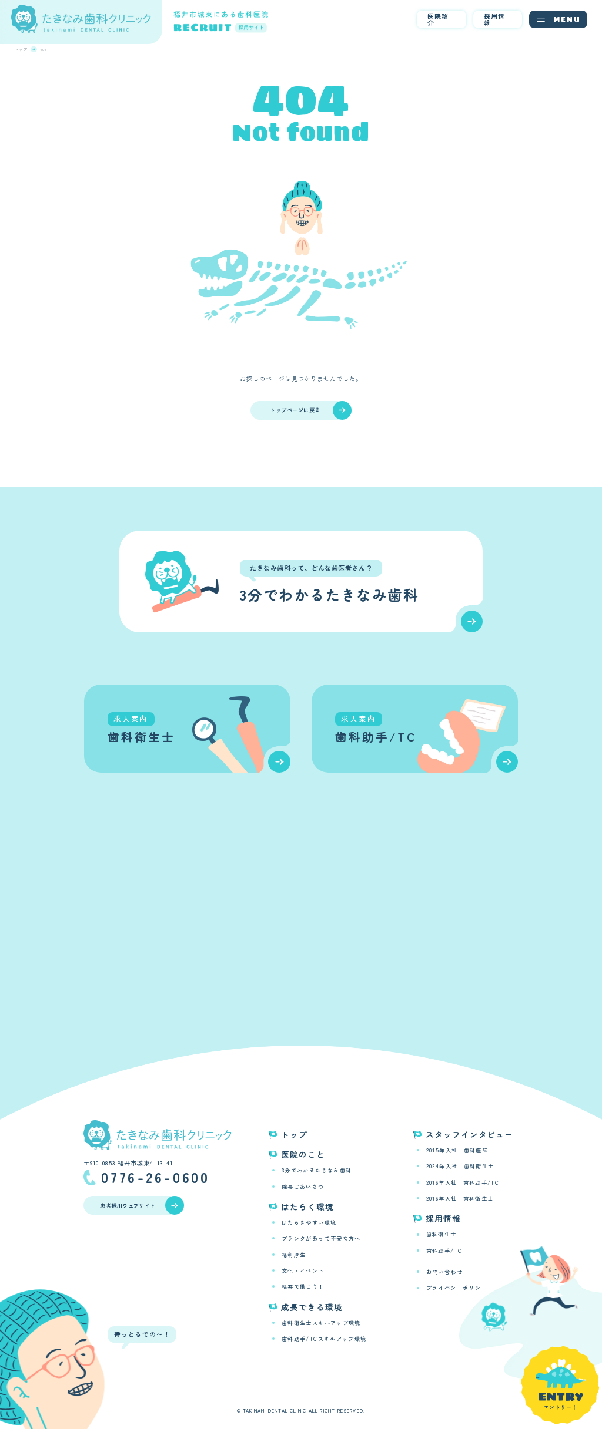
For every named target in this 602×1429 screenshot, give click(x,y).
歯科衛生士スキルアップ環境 (321, 1323)
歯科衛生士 (441, 1234)
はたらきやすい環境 (309, 1222)
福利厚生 (294, 1255)
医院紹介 (438, 19)
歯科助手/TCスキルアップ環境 (324, 1338)
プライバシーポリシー (456, 1287)
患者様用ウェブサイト (142, 1205)
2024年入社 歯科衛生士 (460, 1166)
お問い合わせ (444, 1272)
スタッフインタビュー (469, 1134)
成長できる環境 (311, 1307)
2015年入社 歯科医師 (457, 1150)
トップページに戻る (310, 410)
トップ (294, 1134)
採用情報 (494, 19)
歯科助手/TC (444, 1250)
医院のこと (303, 1154)
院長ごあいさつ (303, 1186)
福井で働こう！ (303, 1286)
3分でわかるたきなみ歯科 (317, 1170)
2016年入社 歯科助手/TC (462, 1182)
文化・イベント (303, 1270)
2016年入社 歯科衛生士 (460, 1198)
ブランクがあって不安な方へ (321, 1238)
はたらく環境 (307, 1206)
